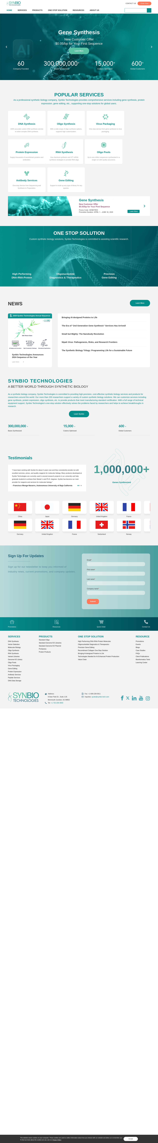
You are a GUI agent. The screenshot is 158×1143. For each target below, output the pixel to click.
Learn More (79, 51)
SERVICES (22, 10)
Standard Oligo (44, 614)
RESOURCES (78, 10)
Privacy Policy (56, 1140)
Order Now (144, 3)
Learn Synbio (79, 388)
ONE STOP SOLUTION (57, 10)
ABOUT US (94, 10)
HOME (9, 10)
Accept (131, 1139)
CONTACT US (131, 3)
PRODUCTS (37, 10)
